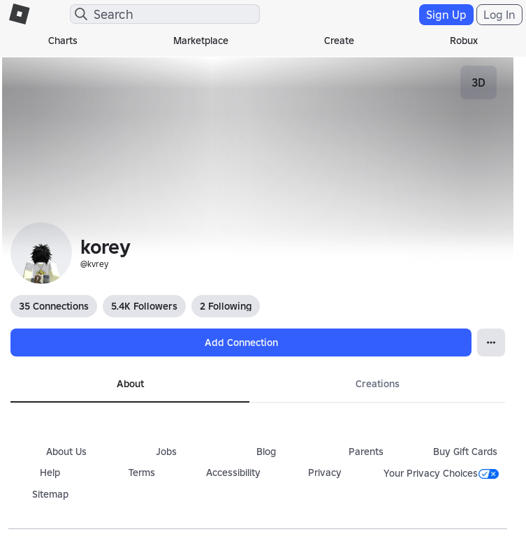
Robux (464, 40)
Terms (142, 472)
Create (339, 40)
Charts (63, 40)
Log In (499, 15)
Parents (366, 451)
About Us (66, 451)
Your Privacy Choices (441, 473)
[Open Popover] (491, 342)
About (130, 383)
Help (50, 472)
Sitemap (50, 494)
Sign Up (446, 15)
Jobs (166, 451)
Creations (378, 383)
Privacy (325, 472)
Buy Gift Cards (465, 451)
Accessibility (233, 472)
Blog (266, 451)
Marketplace (200, 40)
